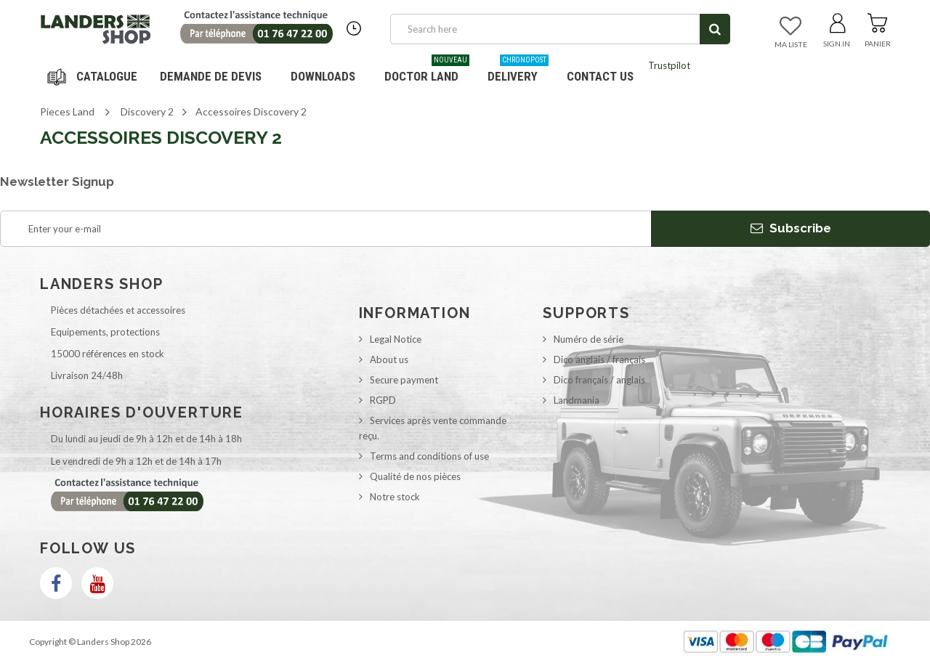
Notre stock (395, 497)
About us (389, 359)
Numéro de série (588, 339)
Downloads (323, 76)
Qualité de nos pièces (415, 476)
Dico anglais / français (599, 359)
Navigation (94, 76)
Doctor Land (426, 71)
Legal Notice (395, 339)
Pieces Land (67, 111)
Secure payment (404, 380)
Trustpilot (669, 65)
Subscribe (791, 228)
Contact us (600, 76)
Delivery (518, 71)
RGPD (383, 400)
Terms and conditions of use (429, 456)
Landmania (576, 400)
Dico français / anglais (599, 380)
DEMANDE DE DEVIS (211, 76)
